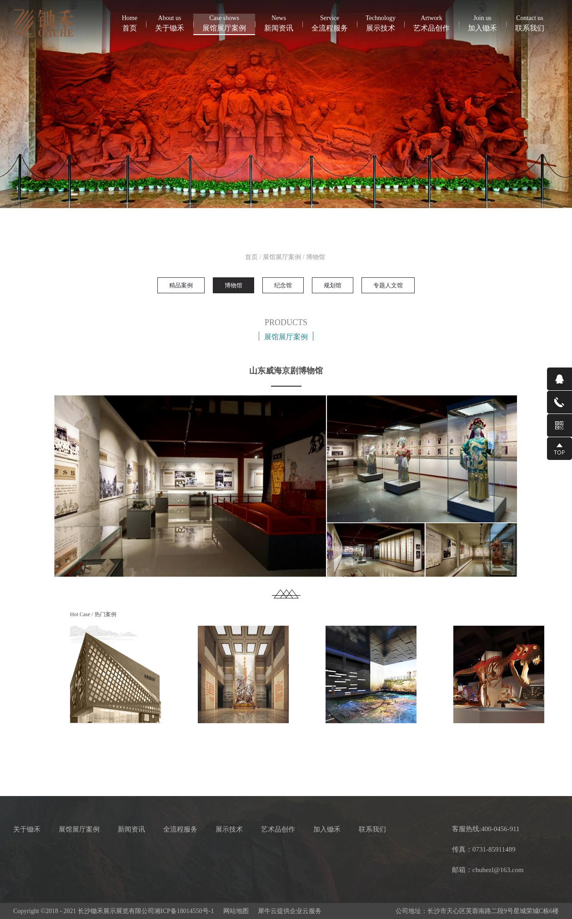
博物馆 (315, 257)
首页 (129, 23)
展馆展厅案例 (282, 257)
